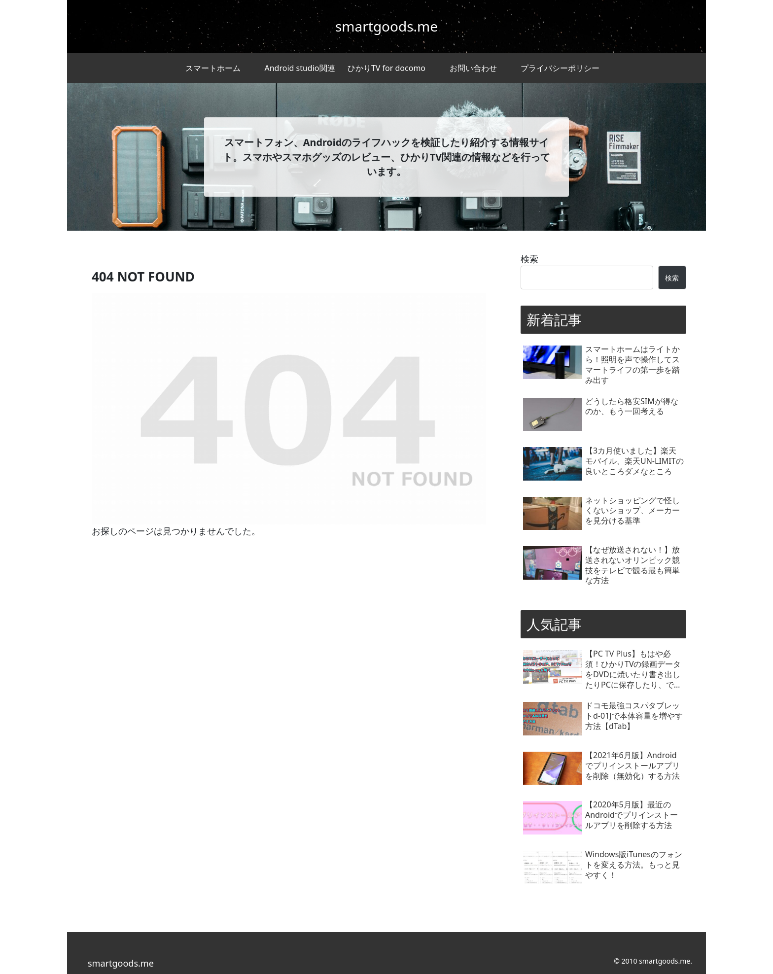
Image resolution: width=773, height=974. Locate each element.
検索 (529, 259)
